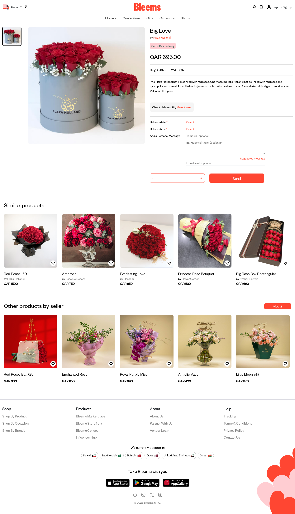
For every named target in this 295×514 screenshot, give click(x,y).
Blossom (127, 278)
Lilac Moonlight (247, 374)
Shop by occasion (15, 423)
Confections (131, 18)
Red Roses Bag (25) (19, 374)
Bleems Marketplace (90, 416)
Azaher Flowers (247, 278)
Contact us (232, 437)
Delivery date (159, 122)
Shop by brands (13, 430)
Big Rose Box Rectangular (256, 273)
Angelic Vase (188, 374)
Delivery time (158, 129)
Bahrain (134, 455)
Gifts (149, 18)
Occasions (167, 18)
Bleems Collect (87, 430)
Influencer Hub (86, 437)
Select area (184, 107)
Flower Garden (188, 278)
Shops (185, 18)
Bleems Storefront (89, 423)
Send (237, 178)
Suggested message (252, 158)
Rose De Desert (73, 278)
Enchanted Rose (75, 374)
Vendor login (159, 430)
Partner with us (161, 423)
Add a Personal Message (165, 136)
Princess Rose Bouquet (196, 273)
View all (277, 306)
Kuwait (89, 455)
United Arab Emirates (179, 455)
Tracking (230, 416)
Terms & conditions (238, 423)
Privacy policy (234, 430)
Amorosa (69, 273)
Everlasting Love (132, 273)
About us (156, 416)
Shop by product (14, 416)
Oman (206, 455)
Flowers (111, 18)
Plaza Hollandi (162, 37)
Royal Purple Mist (133, 374)
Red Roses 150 (15, 273)
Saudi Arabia (111, 455)
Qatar (152, 455)
